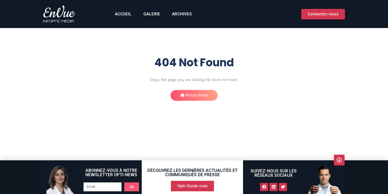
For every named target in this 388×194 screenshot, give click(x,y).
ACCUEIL (123, 14)
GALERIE (151, 14)
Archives (182, 14)
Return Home (194, 95)
